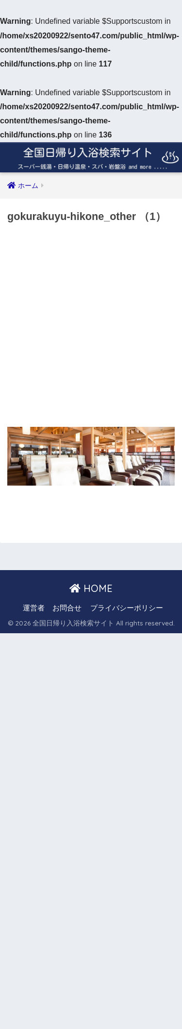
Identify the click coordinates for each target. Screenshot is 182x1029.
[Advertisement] (91, 328)
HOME (91, 588)
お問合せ (67, 608)
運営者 (34, 608)
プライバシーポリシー (126, 608)
